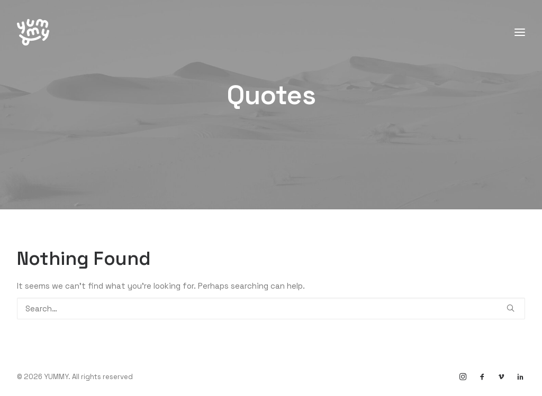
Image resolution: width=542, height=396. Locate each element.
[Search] (271, 308)
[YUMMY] (33, 32)
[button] (510, 308)
